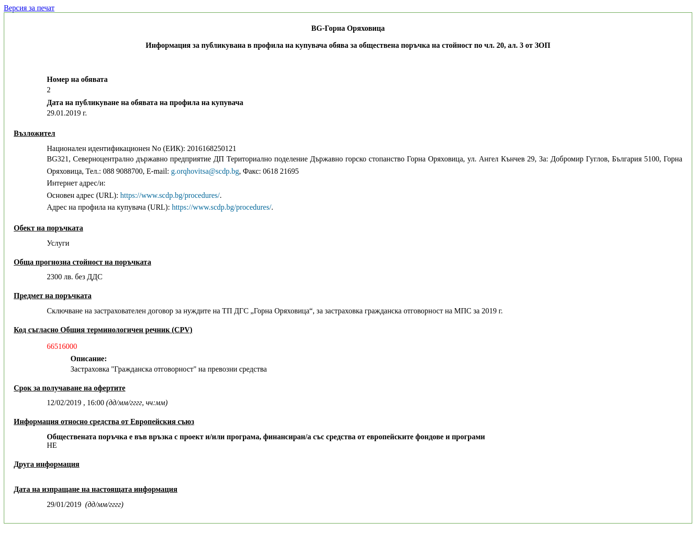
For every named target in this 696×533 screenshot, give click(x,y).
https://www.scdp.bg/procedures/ (169, 195)
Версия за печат (29, 8)
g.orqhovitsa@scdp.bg (205, 171)
